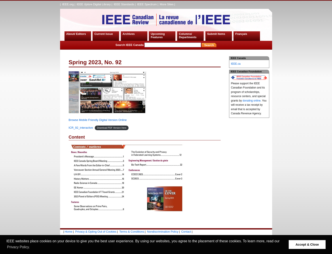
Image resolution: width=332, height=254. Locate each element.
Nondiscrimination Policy (162, 231)
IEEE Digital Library (94, 4)
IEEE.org (68, 4)
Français (241, 34)
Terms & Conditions (131, 231)
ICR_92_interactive (81, 127)
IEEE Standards (124, 4)
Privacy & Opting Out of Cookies (95, 231)
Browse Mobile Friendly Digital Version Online (98, 120)
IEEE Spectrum (147, 4)
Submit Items (216, 34)
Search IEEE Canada (158, 45)
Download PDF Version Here (111, 128)
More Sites (166, 4)
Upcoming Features (158, 35)
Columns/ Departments (187, 35)
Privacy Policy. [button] (18, 247)
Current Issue (103, 34)
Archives (129, 34)
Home (68, 231)
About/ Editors (76, 34)
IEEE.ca (236, 63)
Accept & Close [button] (307, 244)
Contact (186, 231)
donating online (251, 100)
